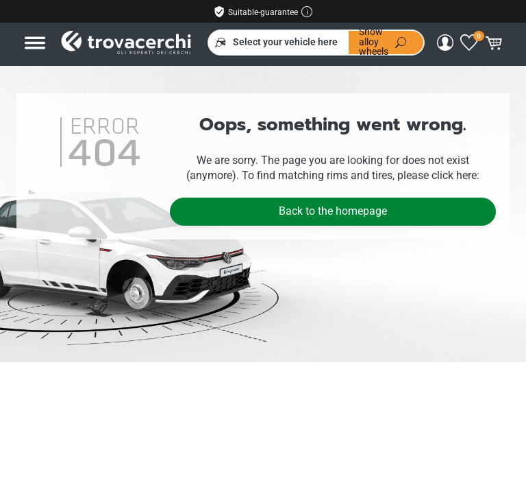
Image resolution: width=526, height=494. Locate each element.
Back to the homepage (333, 210)
